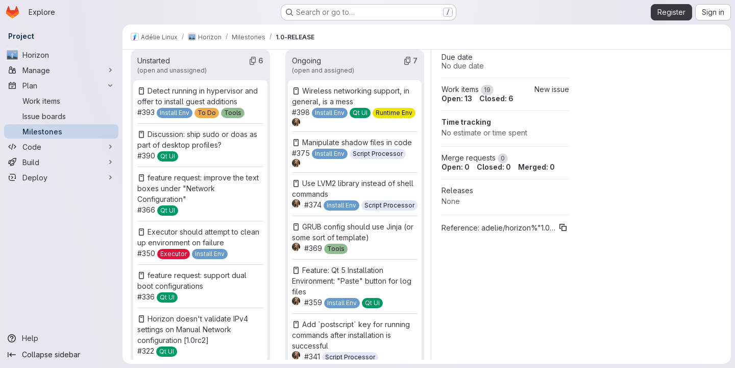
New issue (551, 89)
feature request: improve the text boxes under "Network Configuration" (198, 188)
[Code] (61, 147)
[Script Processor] (378, 154)
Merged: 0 (536, 167)
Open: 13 (457, 98)
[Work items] (61, 101)
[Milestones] (61, 131)
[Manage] (61, 70)
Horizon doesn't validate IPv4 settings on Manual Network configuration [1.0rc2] (192, 329)
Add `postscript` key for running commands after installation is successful (351, 335)
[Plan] (61, 85)
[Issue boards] (61, 116)
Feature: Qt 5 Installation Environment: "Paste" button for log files (351, 281)
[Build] (61, 162)
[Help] (61, 338)
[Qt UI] (167, 156)
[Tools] (232, 113)
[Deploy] (61, 177)
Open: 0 (456, 167)
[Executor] (173, 254)
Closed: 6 (496, 98)
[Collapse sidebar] (61, 355)
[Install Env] (174, 113)
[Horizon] (61, 55)
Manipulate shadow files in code (357, 142)
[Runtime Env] (394, 113)
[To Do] (206, 113)
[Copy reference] (563, 227)
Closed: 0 (494, 167)
